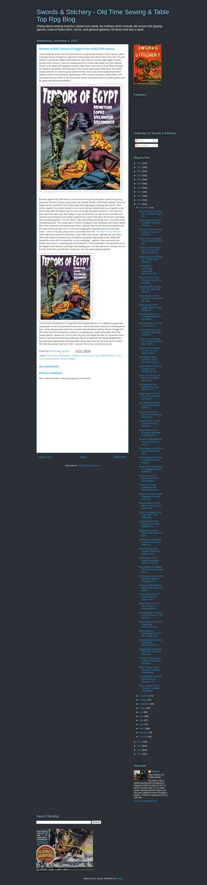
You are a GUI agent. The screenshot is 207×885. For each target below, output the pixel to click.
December (145, 207)
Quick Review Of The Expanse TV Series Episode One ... (149, 524)
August (143, 708)
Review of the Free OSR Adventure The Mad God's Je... (150, 496)
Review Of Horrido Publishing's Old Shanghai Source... (149, 487)
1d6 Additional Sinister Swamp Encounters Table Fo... (149, 405)
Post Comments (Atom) (89, 465)
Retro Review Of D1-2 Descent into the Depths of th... (149, 596)
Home (83, 457)
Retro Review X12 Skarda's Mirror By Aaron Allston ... (149, 478)
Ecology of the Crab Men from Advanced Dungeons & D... (150, 679)
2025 (139, 163)
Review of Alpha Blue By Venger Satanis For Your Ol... (150, 441)
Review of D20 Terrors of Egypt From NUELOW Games (150, 587)
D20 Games (52, 355)
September (145, 704)
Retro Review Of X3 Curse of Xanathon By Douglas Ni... (150, 414)
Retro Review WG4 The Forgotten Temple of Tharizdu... (150, 223)
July (142, 712)
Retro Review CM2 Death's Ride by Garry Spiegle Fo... (150, 307)
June (142, 716)
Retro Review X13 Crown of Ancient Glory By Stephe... (151, 460)
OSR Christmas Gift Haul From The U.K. (150, 324)
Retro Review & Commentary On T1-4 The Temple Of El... (150, 633)
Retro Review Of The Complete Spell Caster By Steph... (150, 298)
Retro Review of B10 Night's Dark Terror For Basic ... (151, 533)
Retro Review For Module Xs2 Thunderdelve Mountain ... (151, 259)
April (142, 724)
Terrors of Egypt (67, 359)
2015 (139, 204)
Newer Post (45, 457)
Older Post (120, 457)
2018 (139, 192)
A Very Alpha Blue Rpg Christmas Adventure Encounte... (150, 332)
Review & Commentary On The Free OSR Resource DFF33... (149, 250)
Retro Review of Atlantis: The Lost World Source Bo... (151, 213)
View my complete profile (145, 801)
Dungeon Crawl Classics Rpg (85, 355)
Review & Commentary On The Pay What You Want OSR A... (150, 341)
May (142, 720)
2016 (139, 200)
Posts (139, 140)
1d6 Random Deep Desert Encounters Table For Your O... (149, 560)
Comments (142, 145)
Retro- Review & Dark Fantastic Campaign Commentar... (149, 688)
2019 (139, 188)
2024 (139, 167)
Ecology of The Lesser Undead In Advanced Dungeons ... (150, 660)
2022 (139, 175)
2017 (139, 196)
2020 (139, 183)
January (144, 736)
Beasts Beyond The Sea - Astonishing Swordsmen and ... (151, 624)
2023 (139, 171)
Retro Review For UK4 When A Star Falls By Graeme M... (150, 505)
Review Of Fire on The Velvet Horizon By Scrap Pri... (149, 423)
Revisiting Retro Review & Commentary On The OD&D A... (151, 615)
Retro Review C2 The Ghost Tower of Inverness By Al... (149, 606)
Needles (156, 771)
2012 (139, 750)
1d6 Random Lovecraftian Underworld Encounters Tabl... (148, 270)
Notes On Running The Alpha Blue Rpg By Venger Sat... (149, 378)
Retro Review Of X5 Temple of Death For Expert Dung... (149, 551)
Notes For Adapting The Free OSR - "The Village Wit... (150, 515)
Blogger (119, 878)
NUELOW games (108, 355)
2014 (139, 742)
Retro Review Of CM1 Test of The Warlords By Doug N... (150, 396)
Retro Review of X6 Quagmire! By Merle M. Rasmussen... (149, 432)
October (144, 700)
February (144, 732)
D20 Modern (65, 355)
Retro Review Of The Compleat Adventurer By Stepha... (150, 316)
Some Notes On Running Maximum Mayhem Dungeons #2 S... (150, 578)
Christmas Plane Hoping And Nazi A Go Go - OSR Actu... (150, 232)
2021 (139, 179)
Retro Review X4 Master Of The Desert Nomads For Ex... (151, 569)
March (143, 728)
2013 (139, 746)
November (145, 696)
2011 (139, 754)
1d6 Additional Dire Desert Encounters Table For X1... (149, 387)
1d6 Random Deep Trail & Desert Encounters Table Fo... (150, 542)
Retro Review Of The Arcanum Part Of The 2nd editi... (150, 280)
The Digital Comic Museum (108, 231)
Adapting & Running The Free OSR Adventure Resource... (150, 651)
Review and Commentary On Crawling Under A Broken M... (151, 469)
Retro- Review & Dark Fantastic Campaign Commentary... (149, 670)
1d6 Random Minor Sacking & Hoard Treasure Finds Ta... (149, 359)
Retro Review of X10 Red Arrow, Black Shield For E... (151, 451)
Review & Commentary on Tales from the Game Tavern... (149, 350)
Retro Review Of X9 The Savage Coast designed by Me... (150, 368)
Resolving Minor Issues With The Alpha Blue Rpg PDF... (150, 289)
